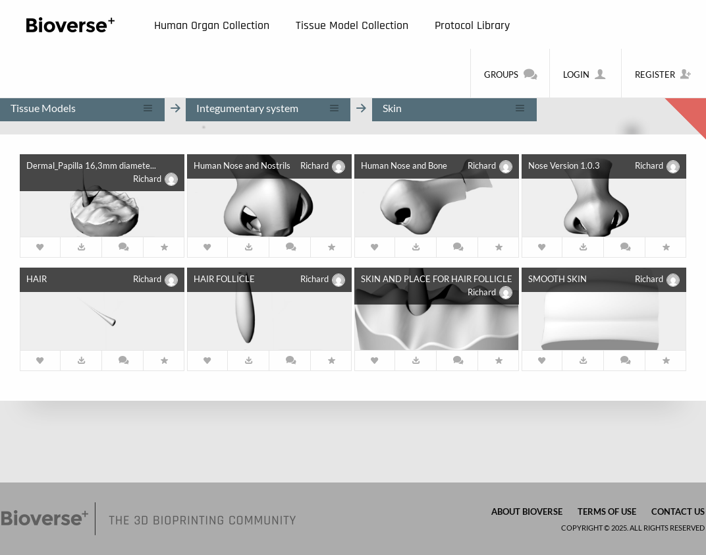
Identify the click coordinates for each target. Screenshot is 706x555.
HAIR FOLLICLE (224, 279)
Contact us (678, 511)
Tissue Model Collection (352, 25)
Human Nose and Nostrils (242, 165)
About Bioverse (526, 511)
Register (664, 73)
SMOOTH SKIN (557, 279)
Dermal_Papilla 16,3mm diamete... (91, 165)
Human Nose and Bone (404, 165)
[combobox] (82, 108)
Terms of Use (607, 511)
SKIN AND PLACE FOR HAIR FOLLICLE (436, 279)
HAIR (36, 279)
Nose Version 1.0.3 (564, 165)
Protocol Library (472, 25)
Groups (510, 73)
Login (585, 73)
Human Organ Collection (211, 25)
